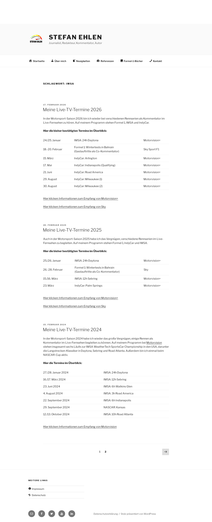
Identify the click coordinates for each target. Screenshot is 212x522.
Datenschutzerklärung (106, 513)
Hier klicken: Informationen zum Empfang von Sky (74, 206)
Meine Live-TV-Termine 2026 (72, 109)
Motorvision (154, 342)
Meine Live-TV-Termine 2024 (72, 329)
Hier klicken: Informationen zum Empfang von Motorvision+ (80, 198)
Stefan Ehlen (75, 37)
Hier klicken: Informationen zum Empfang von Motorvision (80, 426)
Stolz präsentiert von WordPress (138, 513)
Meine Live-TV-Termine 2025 (72, 230)
